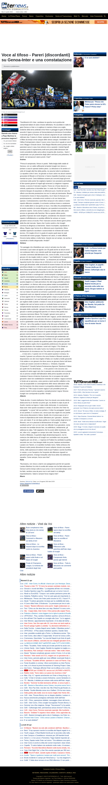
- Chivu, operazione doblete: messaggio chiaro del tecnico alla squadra (52, 700)
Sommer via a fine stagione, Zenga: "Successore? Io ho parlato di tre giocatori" (53, 705)
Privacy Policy (60, 769)
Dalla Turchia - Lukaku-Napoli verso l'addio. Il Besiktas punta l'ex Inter (49, 628)
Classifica (6, 269)
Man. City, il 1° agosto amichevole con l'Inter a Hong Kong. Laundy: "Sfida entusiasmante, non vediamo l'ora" (64, 675)
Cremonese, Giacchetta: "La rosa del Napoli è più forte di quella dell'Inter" (51, 638)
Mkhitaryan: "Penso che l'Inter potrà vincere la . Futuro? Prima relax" (51, 598)
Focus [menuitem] (24, 16)
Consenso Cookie (49, 769)
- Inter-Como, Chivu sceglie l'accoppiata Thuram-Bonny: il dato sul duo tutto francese (57, 703)
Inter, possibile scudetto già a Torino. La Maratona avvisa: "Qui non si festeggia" (53, 633)
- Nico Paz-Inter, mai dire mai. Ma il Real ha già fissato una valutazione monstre (55, 688)
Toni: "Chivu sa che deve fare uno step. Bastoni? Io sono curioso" (48, 608)
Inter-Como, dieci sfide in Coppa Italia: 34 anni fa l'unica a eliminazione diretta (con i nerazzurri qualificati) (63, 636)
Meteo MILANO (10, 243)
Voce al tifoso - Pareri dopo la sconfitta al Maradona (61, 538)
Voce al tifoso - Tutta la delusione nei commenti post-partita (62, 565)
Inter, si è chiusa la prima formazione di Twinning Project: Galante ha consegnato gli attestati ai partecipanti (63, 665)
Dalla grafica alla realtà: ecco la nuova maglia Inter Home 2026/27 (48, 693)
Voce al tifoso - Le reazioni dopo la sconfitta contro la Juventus (35, 546)
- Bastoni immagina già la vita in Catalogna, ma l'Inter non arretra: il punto (53, 715)
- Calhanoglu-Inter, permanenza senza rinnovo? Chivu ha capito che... (52, 708)
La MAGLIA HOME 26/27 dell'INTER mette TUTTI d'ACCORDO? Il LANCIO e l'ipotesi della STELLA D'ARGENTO (66, 643)
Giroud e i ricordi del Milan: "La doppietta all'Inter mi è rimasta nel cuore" (50, 588)
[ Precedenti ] (10, 238)
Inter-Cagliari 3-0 (82, 138)
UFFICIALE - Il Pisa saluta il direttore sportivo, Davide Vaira (46, 631)
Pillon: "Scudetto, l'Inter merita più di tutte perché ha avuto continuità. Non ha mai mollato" (57, 646)
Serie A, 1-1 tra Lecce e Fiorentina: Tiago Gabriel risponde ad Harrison (50, 738)
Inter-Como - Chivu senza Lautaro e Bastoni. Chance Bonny (49, 718)
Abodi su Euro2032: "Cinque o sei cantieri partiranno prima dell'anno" (49, 593)
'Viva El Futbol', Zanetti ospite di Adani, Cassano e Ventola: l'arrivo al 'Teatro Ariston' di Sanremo (61, 753)
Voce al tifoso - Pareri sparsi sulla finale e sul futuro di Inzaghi (34, 557)
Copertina (78, 98)
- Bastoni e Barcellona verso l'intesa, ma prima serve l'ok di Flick (49, 685)
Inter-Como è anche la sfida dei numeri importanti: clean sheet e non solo (51, 743)
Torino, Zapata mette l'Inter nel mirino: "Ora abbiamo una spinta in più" (50, 740)
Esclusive (78, 245)
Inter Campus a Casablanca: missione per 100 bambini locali (46, 735)
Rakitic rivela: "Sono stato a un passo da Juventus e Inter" (45, 673)
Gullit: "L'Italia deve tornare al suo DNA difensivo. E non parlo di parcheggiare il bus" (55, 760)
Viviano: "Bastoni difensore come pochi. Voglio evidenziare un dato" (49, 606)
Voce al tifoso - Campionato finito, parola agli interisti (60, 557)
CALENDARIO (53, 773)
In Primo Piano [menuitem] (14, 16)
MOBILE (69, 773)
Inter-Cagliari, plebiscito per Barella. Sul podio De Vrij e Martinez (94, 304)
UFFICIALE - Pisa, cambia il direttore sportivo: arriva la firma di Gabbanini (51, 616)
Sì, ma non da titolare (10, 143)
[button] (10, 151)
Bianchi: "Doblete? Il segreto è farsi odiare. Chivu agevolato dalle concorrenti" (52, 713)
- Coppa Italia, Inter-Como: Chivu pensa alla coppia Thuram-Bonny (50, 611)
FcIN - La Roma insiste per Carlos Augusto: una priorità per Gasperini (95, 250)
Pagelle (77, 261)
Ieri (80, 187)
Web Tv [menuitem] (77, 16)
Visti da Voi (28, 481)
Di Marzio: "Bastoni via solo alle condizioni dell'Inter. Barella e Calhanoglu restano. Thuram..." (58, 728)
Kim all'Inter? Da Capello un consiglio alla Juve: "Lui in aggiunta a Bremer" (51, 618)
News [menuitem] (31, 16)
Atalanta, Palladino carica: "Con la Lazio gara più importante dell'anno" (50, 596)
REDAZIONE (44, 773)
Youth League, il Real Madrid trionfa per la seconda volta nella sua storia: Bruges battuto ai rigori (59, 733)
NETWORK (35, 773)
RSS (74, 773)
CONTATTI (62, 773)
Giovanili (77, 278)
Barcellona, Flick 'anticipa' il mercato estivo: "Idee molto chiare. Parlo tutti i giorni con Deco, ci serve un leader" (64, 651)
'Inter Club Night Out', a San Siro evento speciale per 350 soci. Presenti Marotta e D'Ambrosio (58, 750)
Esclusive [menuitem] (49, 16)
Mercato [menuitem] (85, 16)
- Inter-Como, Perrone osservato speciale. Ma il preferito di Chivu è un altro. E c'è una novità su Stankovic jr (65, 710)
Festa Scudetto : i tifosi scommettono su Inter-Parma (47, 663)
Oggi (75, 187)
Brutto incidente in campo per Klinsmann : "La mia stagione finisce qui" (50, 758)
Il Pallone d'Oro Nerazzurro (84, 296)
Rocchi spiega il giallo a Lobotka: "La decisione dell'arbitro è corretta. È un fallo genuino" (56, 626)
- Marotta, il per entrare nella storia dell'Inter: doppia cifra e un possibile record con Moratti (61, 680)
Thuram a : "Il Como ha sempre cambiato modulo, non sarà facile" (51, 586)
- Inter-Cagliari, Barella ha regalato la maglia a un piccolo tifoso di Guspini (56, 648)
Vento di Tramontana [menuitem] (63, 16)
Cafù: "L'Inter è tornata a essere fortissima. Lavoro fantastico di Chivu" (50, 678)
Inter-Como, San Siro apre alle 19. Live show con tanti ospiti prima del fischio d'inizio (55, 623)
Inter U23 (77, 315)
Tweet (40, 491)
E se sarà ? (31, 720)
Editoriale (78, 54)
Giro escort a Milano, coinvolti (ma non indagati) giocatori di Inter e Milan (50, 641)
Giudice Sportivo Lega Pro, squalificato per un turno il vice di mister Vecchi (51, 591)
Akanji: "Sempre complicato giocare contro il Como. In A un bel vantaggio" (51, 653)
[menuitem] (104, 16)
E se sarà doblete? (79, 197)
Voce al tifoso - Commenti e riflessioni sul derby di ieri (34, 538)
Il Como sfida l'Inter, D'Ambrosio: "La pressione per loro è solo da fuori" (50, 603)
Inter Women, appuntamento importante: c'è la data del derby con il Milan (51, 621)
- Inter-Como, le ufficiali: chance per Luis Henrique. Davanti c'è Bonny (51, 584)
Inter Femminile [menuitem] (96, 16)
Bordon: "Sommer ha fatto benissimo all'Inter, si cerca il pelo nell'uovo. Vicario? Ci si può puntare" (60, 683)
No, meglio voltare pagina (9, 147)
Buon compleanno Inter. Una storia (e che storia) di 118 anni (35, 530)
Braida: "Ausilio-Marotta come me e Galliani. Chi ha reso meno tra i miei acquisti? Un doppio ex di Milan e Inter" (65, 690)
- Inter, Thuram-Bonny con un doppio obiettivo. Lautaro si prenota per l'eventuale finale (58, 695)
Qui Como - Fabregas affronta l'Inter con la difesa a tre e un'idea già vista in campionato (56, 668)
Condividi (28, 491)
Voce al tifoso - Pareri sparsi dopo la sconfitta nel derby (62, 530)
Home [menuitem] (4, 16)
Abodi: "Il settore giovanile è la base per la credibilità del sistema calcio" (50, 601)
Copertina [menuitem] (39, 16)
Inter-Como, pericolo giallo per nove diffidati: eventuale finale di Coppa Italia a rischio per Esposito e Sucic (63, 658)
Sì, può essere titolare (10, 141)
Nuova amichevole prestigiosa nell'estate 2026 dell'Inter (44, 698)
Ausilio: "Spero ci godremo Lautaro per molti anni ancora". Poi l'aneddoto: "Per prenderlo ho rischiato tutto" (63, 755)
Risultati (10, 155)
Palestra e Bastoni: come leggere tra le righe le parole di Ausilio (47, 613)
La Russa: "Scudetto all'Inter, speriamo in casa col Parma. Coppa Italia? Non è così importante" (59, 660)
